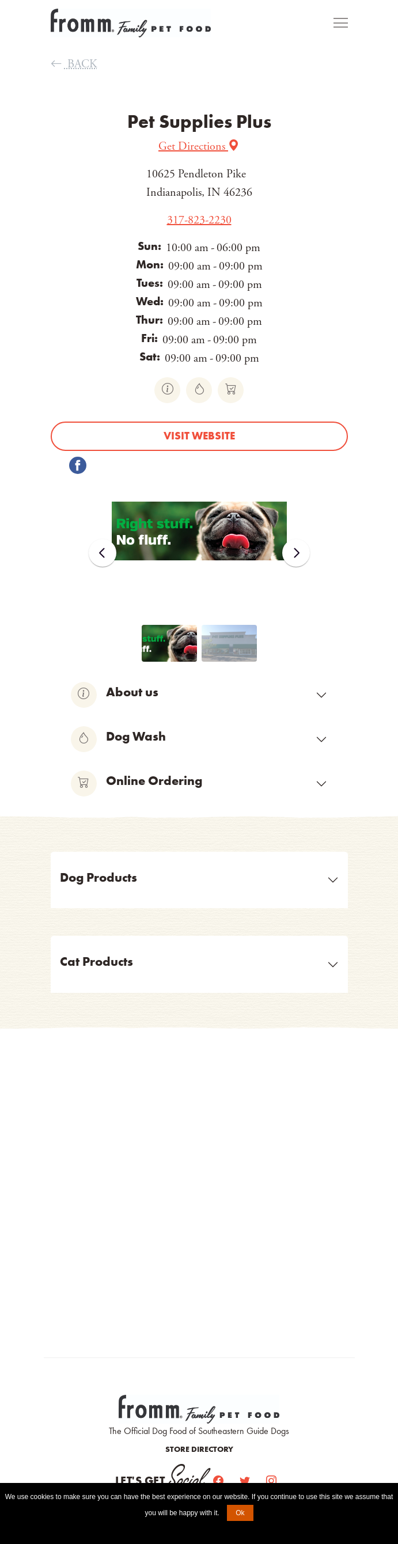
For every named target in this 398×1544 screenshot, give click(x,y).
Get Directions (199, 146)
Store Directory (199, 1449)
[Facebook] (219, 1481)
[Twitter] (246, 1481)
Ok (240, 1513)
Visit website (199, 435)
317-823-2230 (199, 220)
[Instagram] (271, 1481)
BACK (74, 64)
